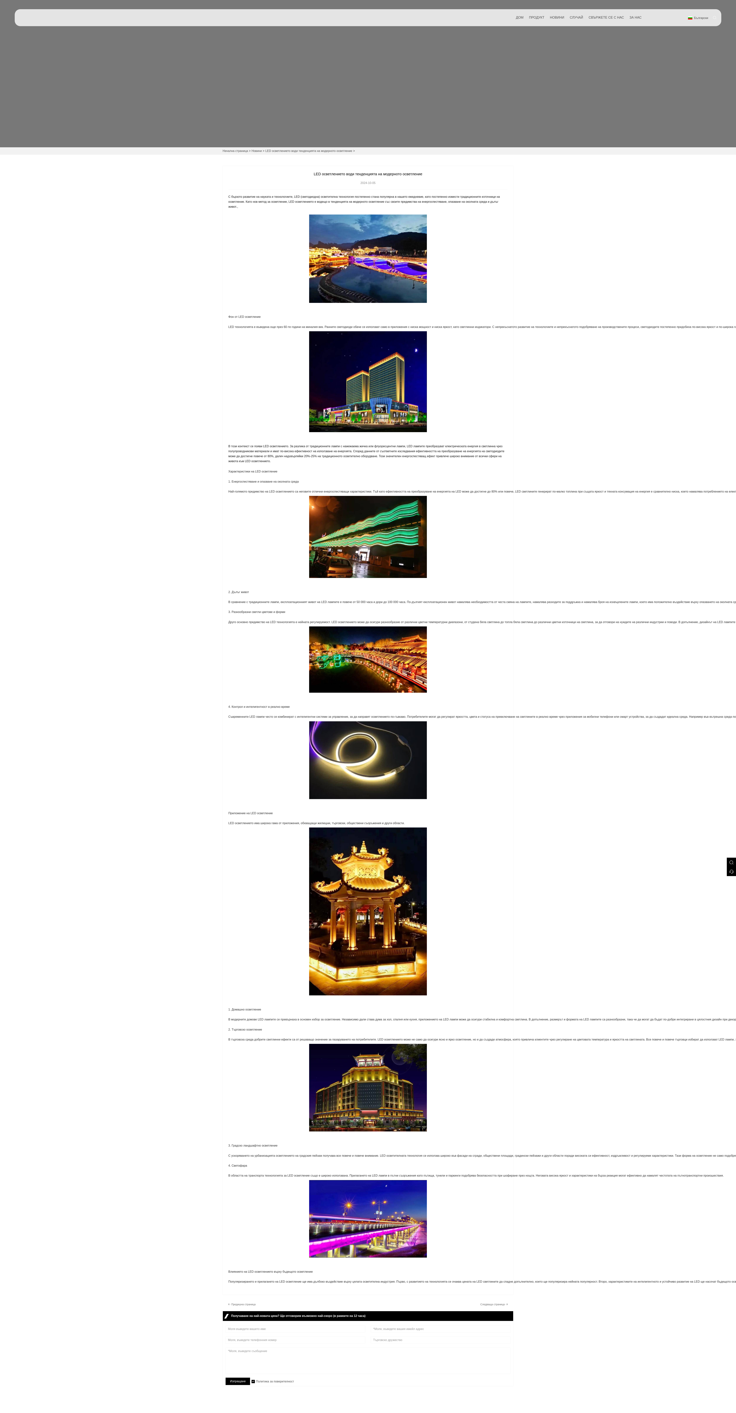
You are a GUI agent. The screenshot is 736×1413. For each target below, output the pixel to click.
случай (576, 17)
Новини (257, 150)
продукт (536, 17)
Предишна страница (242, 1304)
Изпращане (238, 1381)
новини (557, 17)
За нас (635, 17)
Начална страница (235, 150)
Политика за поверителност (275, 1381)
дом (519, 17)
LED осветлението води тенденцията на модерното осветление (308, 150)
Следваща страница (494, 1304)
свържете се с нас (606, 17)
